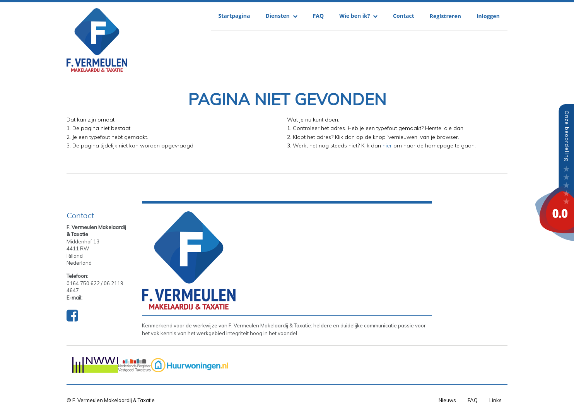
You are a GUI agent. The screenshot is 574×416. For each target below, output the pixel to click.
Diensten (281, 15)
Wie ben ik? (358, 15)
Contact (403, 15)
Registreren (445, 16)
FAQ (318, 15)
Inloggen (488, 16)
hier (387, 145)
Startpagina (234, 15)
